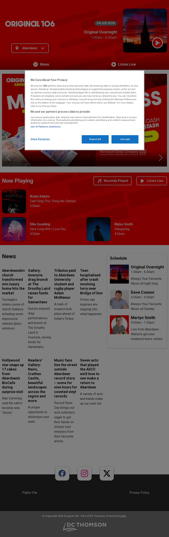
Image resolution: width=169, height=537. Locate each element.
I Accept (125, 139)
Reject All (95, 139)
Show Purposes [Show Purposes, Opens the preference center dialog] (40, 139)
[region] (84, 110)
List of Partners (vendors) (45, 126)
